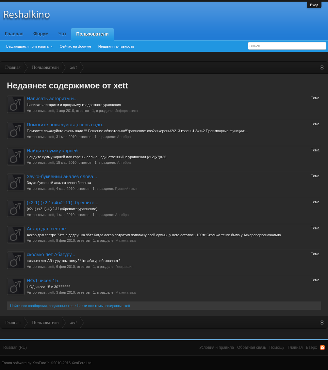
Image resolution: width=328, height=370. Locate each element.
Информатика (126, 111)
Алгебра (124, 137)
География (124, 267)
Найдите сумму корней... (54, 150)
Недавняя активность (116, 46)
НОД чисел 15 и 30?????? (48, 287)
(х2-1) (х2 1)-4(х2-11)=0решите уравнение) (62, 209)
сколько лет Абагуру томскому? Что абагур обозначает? (73, 261)
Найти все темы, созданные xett (103, 306)
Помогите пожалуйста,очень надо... (66, 124)
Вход (314, 5)
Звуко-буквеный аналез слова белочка (59, 183)
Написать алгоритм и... (52, 98)
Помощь (276, 347)
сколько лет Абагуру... (51, 254)
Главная (14, 33)
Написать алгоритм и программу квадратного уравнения (74, 105)
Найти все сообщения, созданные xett (42, 306)
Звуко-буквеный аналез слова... (62, 176)
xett (51, 111)
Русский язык (126, 189)
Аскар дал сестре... (48, 228)
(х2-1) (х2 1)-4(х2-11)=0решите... (62, 202)
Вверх (311, 347)
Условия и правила (216, 347)
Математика (125, 240)
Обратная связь (251, 347)
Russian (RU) (15, 347)
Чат (62, 33)
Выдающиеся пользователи (29, 46)
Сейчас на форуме (75, 46)
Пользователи (92, 34)
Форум (41, 33)
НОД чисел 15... (44, 280)
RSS (322, 347)
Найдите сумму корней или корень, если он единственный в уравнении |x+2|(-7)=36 (96, 157)
